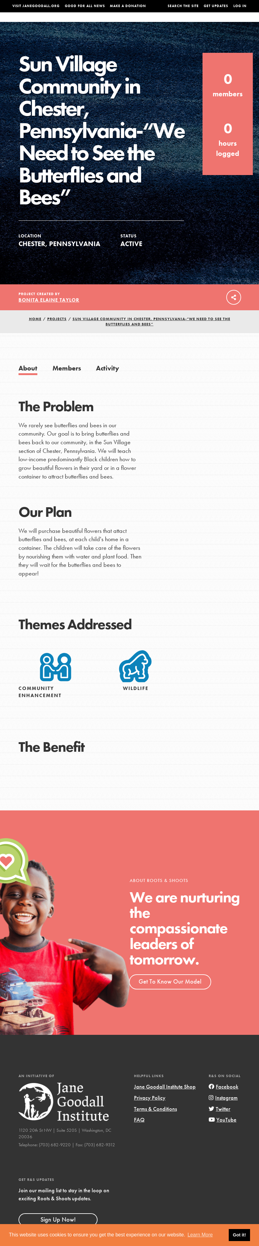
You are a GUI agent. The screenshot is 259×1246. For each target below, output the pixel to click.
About (75, 23)
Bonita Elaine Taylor (49, 312)
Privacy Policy (149, 1110)
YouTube (222, 1131)
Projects (187, 23)
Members (66, 380)
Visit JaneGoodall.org (36, 6)
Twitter (219, 1121)
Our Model (162, 23)
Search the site (183, 6)
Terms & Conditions (155, 1121)
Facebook (223, 1098)
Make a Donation (128, 6)
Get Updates (216, 6)
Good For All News (85, 6)
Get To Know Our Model (170, 994)
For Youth (98, 23)
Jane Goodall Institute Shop (165, 1098)
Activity (107, 380)
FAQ (139, 1131)
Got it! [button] (239, 1234)
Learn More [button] (200, 1234)
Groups (209, 23)
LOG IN (240, 6)
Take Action (234, 23)
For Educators (129, 23)
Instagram (223, 1110)
